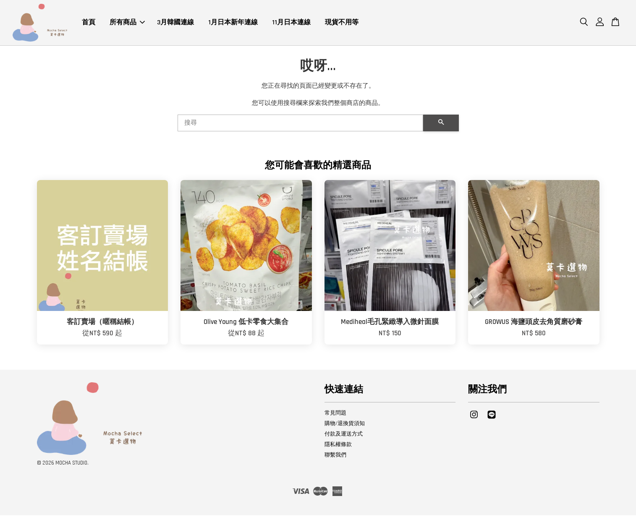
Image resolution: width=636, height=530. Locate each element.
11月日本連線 (291, 22)
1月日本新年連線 (233, 22)
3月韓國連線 (175, 22)
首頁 (88, 22)
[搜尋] (300, 123)
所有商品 (127, 22)
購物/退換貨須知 (345, 424)
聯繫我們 (335, 455)
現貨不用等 (342, 22)
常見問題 (335, 413)
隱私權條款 (338, 445)
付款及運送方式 (344, 434)
